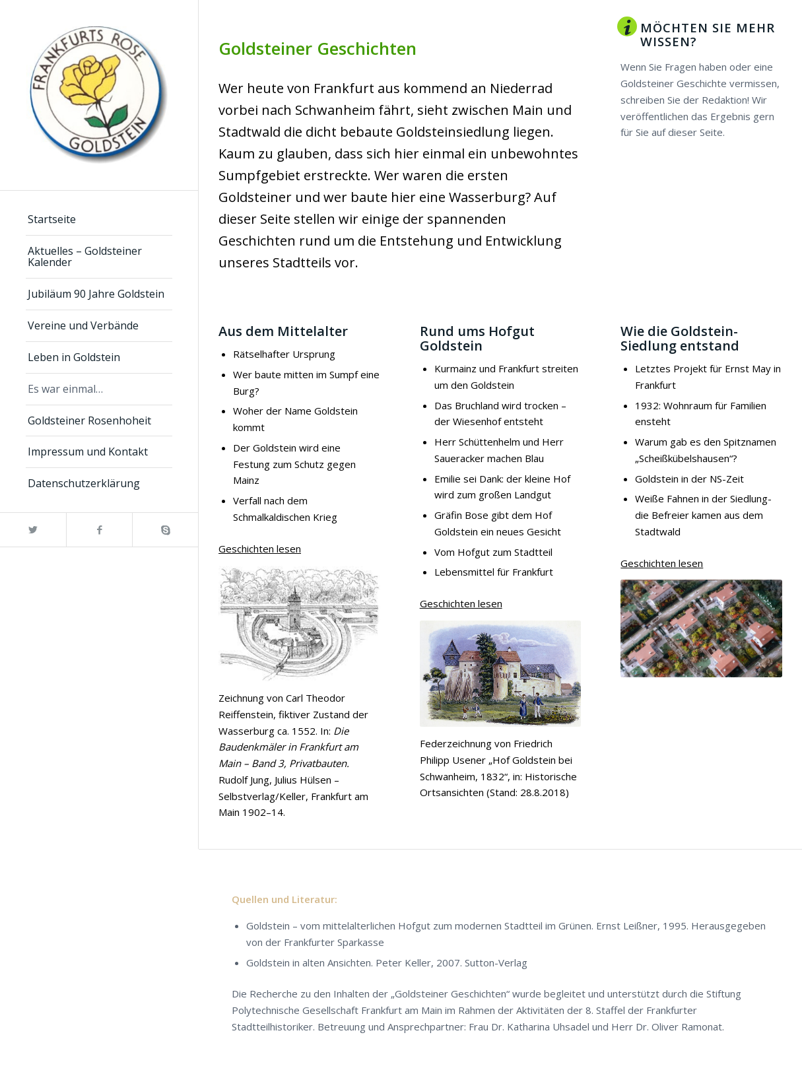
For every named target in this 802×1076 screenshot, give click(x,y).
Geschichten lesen (259, 548)
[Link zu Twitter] (33, 530)
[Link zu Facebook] (99, 530)
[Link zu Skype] (165, 530)
